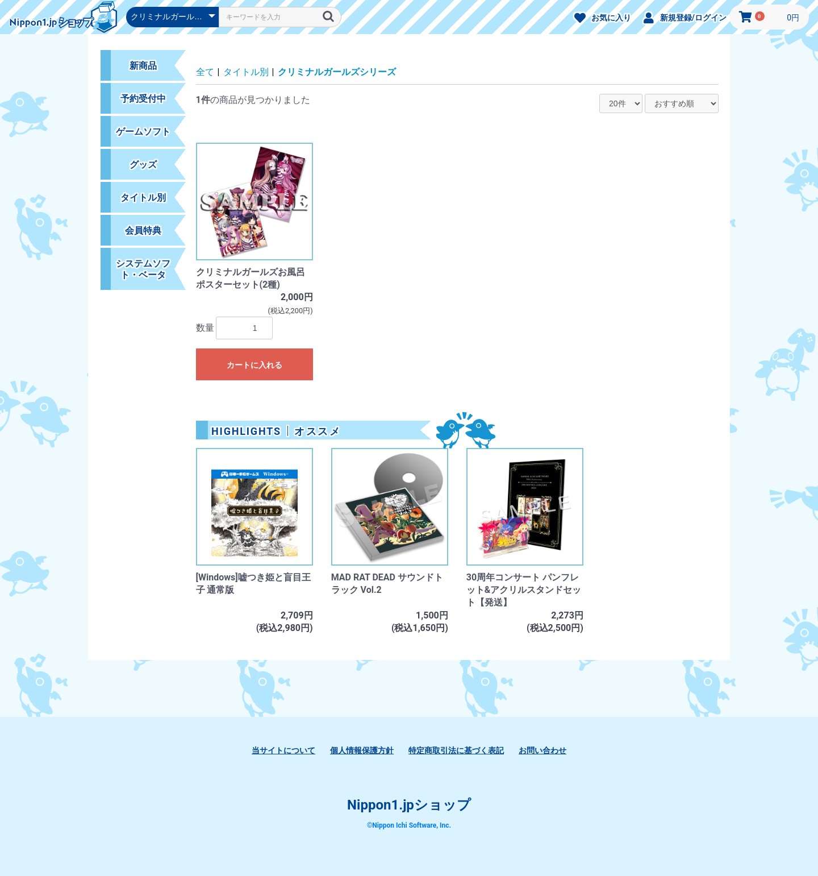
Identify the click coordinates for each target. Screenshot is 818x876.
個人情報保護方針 (362, 750)
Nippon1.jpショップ (409, 805)
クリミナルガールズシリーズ (337, 72)
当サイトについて (283, 750)
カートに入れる (254, 365)
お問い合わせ (542, 750)
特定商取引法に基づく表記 (456, 750)
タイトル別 (246, 72)
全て (205, 72)
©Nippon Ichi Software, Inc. (409, 825)
